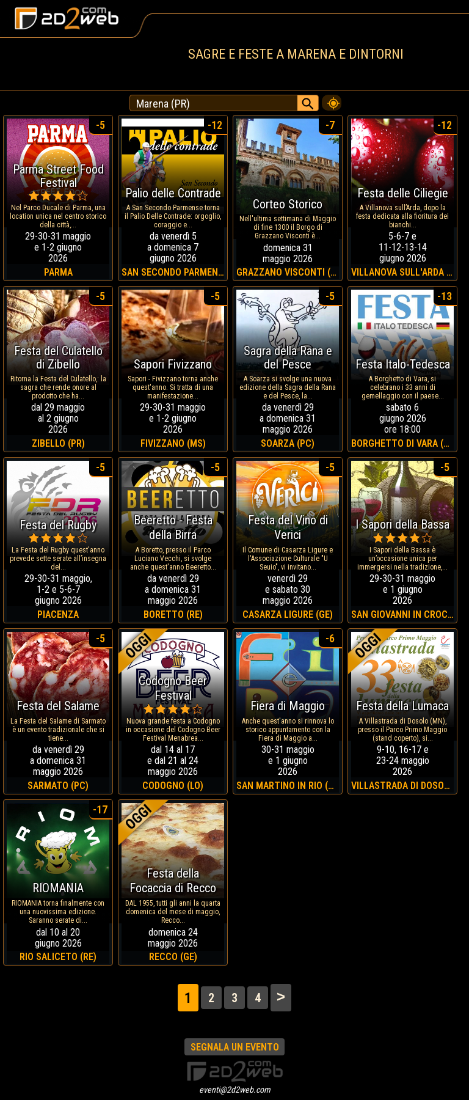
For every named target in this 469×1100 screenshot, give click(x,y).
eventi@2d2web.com (235, 1089)
